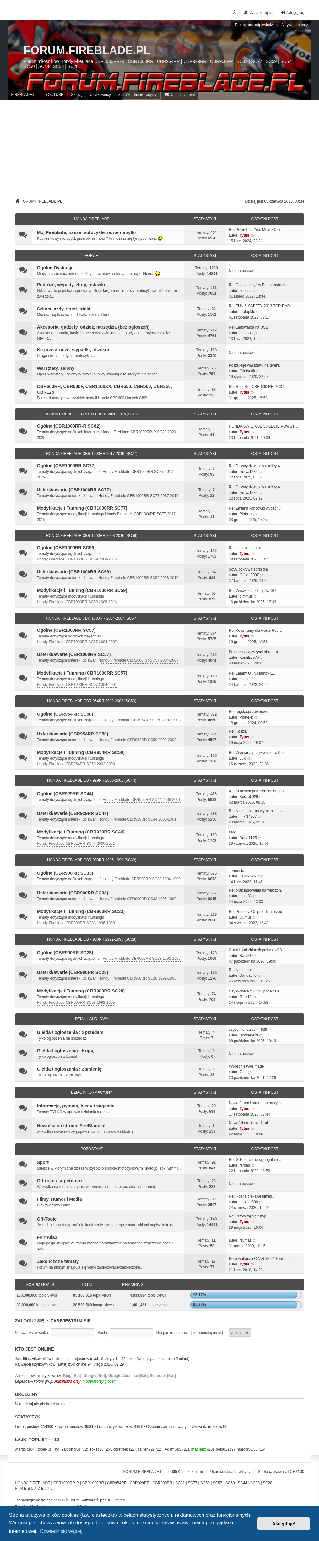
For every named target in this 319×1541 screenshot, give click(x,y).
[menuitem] (179, 95)
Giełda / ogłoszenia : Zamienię (69, 1069)
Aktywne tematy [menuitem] (294, 25)
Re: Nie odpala (241, 970)
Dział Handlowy (92, 1019)
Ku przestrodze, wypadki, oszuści (73, 349)
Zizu (243, 1072)
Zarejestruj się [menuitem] (258, 12)
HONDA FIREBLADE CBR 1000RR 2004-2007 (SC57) (92, 618)
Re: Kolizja (238, 731)
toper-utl (44, 1449)
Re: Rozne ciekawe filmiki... (252, 1196)
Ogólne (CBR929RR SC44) (65, 793)
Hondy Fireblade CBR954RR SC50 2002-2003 (142, 720)
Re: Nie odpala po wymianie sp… (256, 811)
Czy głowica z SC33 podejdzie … (256, 991)
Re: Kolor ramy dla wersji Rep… (256, 630)
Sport (43, 1162)
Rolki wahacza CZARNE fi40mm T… (259, 1258)
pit (242, 679)
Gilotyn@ (247, 371)
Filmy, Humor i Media (59, 1199)
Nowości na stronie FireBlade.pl (71, 1125)
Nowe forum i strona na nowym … (257, 1103)
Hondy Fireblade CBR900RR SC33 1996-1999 (142, 879)
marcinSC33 (247, 1449)
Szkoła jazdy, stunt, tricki (63, 308)
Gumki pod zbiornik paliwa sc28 (255, 950)
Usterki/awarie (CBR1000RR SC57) (74, 654)
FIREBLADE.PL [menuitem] (24, 94)
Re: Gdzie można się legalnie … (256, 1159)
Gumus (246, 917)
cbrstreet (120, 1449)
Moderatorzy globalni (100, 1381)
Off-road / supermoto (59, 1180)
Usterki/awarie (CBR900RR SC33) (72, 892)
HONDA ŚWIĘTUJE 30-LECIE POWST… (263, 426)
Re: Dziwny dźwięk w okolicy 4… (256, 466)
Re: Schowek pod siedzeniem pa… (258, 791)
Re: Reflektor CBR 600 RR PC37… (258, 387)
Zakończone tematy (58, 1261)
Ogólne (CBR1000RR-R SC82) (68, 426)
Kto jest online (34, 1349)
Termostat (237, 870)
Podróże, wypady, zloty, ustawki (71, 284)
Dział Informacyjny (91, 1092)
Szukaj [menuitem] (76, 94)
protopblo (247, 311)
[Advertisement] (159, 151)
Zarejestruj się (71, 1320)
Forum (92, 256)
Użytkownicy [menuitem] (100, 94)
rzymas (246, 1240)
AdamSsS (173, 1449)
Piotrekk (246, 717)
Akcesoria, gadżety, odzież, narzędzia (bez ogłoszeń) (93, 327)
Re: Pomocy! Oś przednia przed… (257, 912)
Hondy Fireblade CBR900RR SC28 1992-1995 (142, 958)
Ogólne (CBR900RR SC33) (65, 873)
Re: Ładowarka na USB (248, 327)
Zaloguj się (29, 1320)
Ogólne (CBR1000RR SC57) (66, 630)
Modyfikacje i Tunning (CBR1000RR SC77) (82, 508)
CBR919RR (249, 876)
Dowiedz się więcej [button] (61, 1531)
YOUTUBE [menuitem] (54, 94)
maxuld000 (249, 1202)
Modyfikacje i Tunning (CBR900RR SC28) (81, 990)
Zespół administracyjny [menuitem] (137, 94)
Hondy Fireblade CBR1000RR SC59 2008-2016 (77, 559)
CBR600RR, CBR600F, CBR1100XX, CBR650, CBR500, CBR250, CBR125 (104, 389)
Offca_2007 (249, 575)
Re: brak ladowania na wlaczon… (257, 890)
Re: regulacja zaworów (248, 711)
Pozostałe (91, 1149)
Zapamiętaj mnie (209, 1333)
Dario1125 (248, 838)
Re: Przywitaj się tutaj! (247, 1216)
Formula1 (47, 1237)
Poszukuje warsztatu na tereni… (256, 365)
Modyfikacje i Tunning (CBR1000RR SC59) (82, 590)
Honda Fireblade (92, 219)
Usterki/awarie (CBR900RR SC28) (72, 972)
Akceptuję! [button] (283, 1523)
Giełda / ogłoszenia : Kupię (65, 1050)
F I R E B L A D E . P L (33, 1488)
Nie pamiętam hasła (173, 1333)
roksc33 (96, 1449)
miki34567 (248, 816)
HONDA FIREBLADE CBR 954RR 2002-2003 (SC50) (91, 701)
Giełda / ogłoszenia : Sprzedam (70, 1032)
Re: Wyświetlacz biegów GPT (253, 590)
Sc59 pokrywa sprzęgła (248, 569)
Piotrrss (246, 514)
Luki (243, 758)
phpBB (59, 1500)
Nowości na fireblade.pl (248, 1123)
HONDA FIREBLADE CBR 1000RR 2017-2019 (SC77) (92, 453)
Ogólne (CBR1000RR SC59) (66, 547)
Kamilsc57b (249, 657)
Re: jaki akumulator (245, 548)
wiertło (20, 1449)
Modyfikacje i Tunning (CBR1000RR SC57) (82, 672)
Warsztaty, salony (55, 368)
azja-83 (246, 896)
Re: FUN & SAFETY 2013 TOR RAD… (261, 306)
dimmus (246, 333)
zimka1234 (249, 471)
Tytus (244, 235)
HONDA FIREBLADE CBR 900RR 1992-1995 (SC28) (91, 939)
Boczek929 (249, 797)
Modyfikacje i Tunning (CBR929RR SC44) (81, 831)
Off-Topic (47, 1218)
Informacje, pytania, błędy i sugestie (75, 1105)
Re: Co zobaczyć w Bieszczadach (257, 285)
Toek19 (246, 997)
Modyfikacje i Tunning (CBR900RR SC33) (81, 911)
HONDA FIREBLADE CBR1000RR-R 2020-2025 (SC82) (92, 414)
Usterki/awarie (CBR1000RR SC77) (74, 489)
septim (245, 290)
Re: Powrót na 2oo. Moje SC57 (255, 229)
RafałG (245, 956)
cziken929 (146, 1449)
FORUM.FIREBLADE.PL (87, 50)
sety (232, 832)
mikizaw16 (217, 1426)
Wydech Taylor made (246, 1066)
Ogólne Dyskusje (55, 267)
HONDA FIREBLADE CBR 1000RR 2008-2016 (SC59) (92, 535)
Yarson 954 (70, 1449)
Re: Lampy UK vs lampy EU (252, 673)
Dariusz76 (248, 975)
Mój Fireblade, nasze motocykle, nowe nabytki (86, 232)
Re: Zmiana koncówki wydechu (255, 508)
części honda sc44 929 (248, 1029)
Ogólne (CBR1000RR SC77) (66, 465)
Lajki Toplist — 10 (37, 1439)
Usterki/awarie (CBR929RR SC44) (72, 813)
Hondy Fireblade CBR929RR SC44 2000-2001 (142, 799)
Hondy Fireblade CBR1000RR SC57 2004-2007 (77, 642)
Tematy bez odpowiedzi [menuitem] (254, 25)
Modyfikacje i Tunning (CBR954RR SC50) (81, 752)
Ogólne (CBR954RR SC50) (65, 714)
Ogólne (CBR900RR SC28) (65, 952)
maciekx (198, 1449)
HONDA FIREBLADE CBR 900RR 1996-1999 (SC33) (91, 860)
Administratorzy (68, 1381)
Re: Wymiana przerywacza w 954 (257, 753)
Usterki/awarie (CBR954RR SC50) (72, 733)
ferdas (245, 1165)
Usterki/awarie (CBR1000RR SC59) (74, 571)
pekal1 (221, 1449)
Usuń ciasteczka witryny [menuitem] (230, 1471)
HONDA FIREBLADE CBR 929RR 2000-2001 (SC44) (91, 780)
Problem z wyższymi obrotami (254, 652)
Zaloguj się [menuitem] (292, 12)
